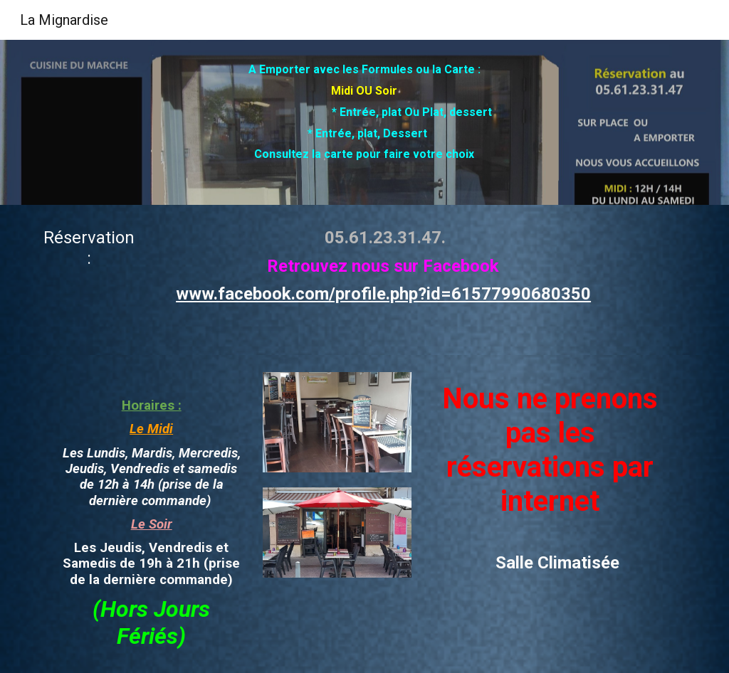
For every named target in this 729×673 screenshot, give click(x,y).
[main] (364, 122)
